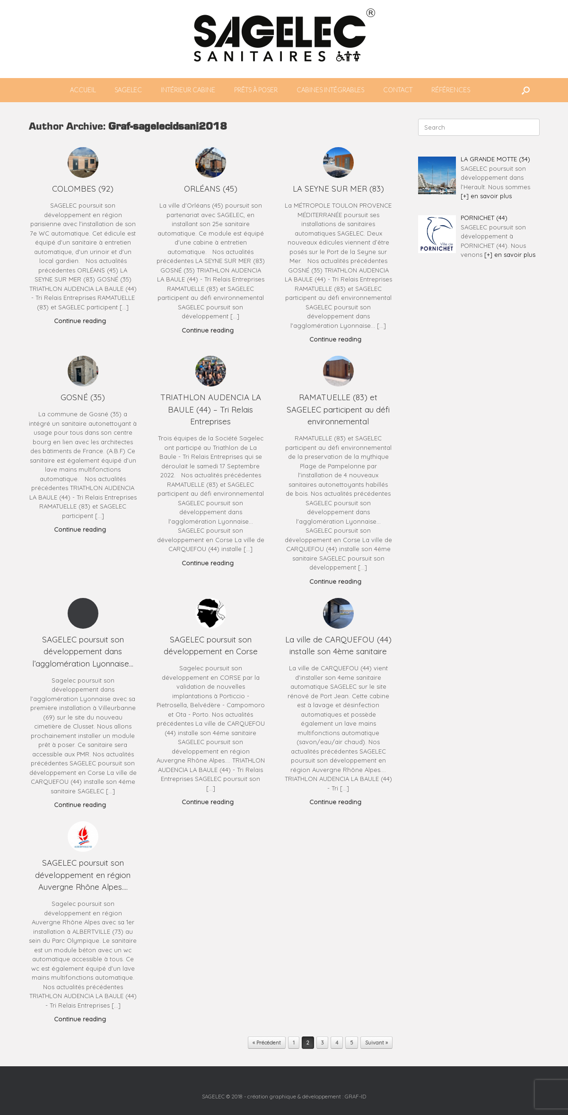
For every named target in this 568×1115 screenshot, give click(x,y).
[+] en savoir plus (486, 196)
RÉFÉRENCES (450, 90)
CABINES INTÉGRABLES (330, 90)
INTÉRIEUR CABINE (188, 90)
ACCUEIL (83, 90)
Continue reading (83, 321)
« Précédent (267, 1042)
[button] (526, 90)
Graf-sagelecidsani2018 (167, 127)
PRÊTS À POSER (256, 90)
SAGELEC (128, 90)
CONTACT (397, 90)
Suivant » (376, 1042)
